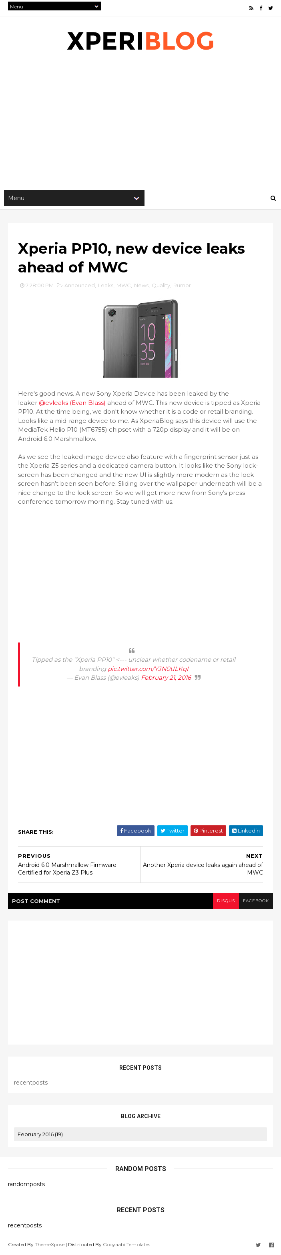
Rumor (182, 285)
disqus (226, 900)
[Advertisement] (140, 571)
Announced (79, 285)
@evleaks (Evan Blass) (72, 402)
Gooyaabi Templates (126, 1244)
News (141, 285)
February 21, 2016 (166, 677)
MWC (123, 285)
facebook (256, 900)
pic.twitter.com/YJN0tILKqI (148, 669)
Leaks (105, 285)
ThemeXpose (49, 1244)
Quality (161, 285)
